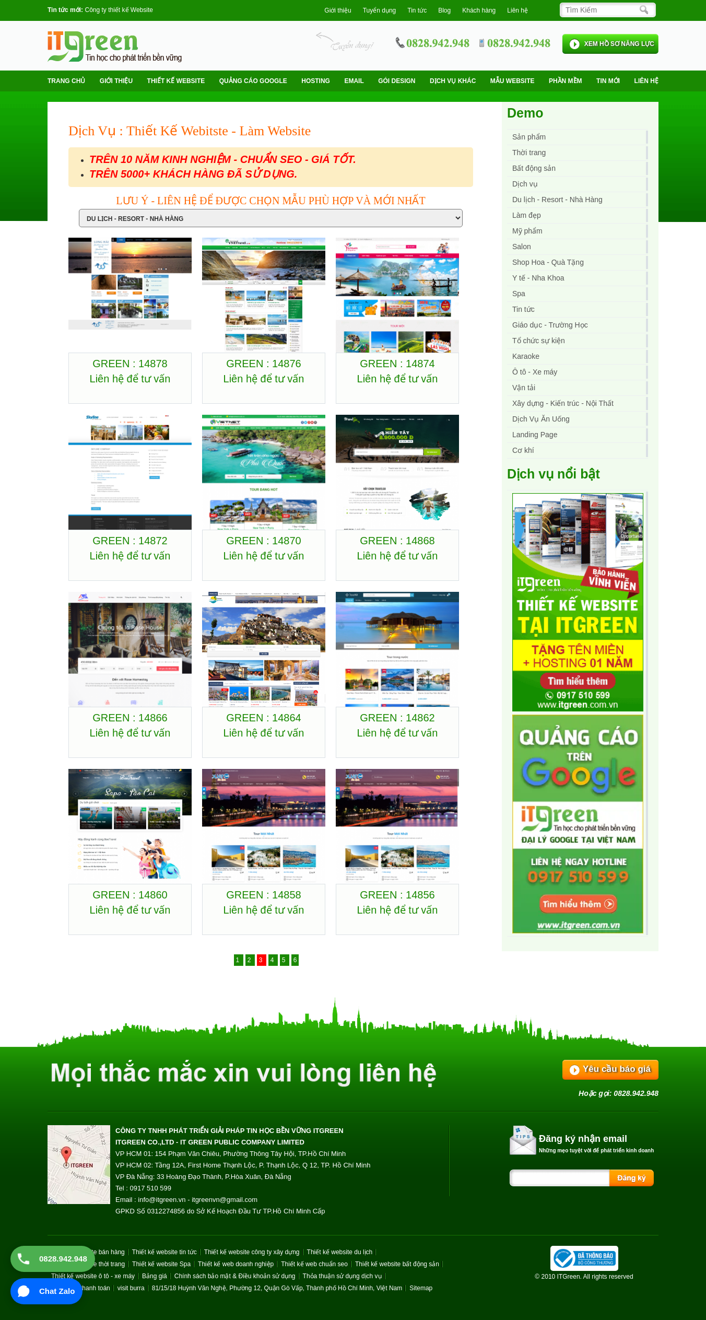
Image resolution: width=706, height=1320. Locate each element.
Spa (518, 293)
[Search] (604, 10)
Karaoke (525, 356)
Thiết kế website (176, 81)
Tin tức (523, 309)
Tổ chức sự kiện (538, 340)
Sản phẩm (529, 137)
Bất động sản (534, 168)
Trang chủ (66, 81)
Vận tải (523, 387)
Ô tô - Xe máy (534, 372)
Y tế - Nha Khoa (538, 278)
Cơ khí (523, 450)
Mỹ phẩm (527, 231)
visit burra (131, 1288)
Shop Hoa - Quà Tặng (548, 262)
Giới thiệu (337, 10)
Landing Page (534, 434)
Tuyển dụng (379, 10)
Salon (521, 246)
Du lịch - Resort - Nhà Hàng (557, 199)
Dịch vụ (525, 184)
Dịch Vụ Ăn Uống (541, 419)
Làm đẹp (526, 215)
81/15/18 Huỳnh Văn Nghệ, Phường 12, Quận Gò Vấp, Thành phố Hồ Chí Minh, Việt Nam (277, 1288)
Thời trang (529, 152)
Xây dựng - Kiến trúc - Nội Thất (563, 403)
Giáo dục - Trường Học (550, 325)
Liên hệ (517, 10)
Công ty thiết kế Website (119, 10)
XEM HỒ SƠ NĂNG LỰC (619, 44)
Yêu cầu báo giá (617, 1069)
